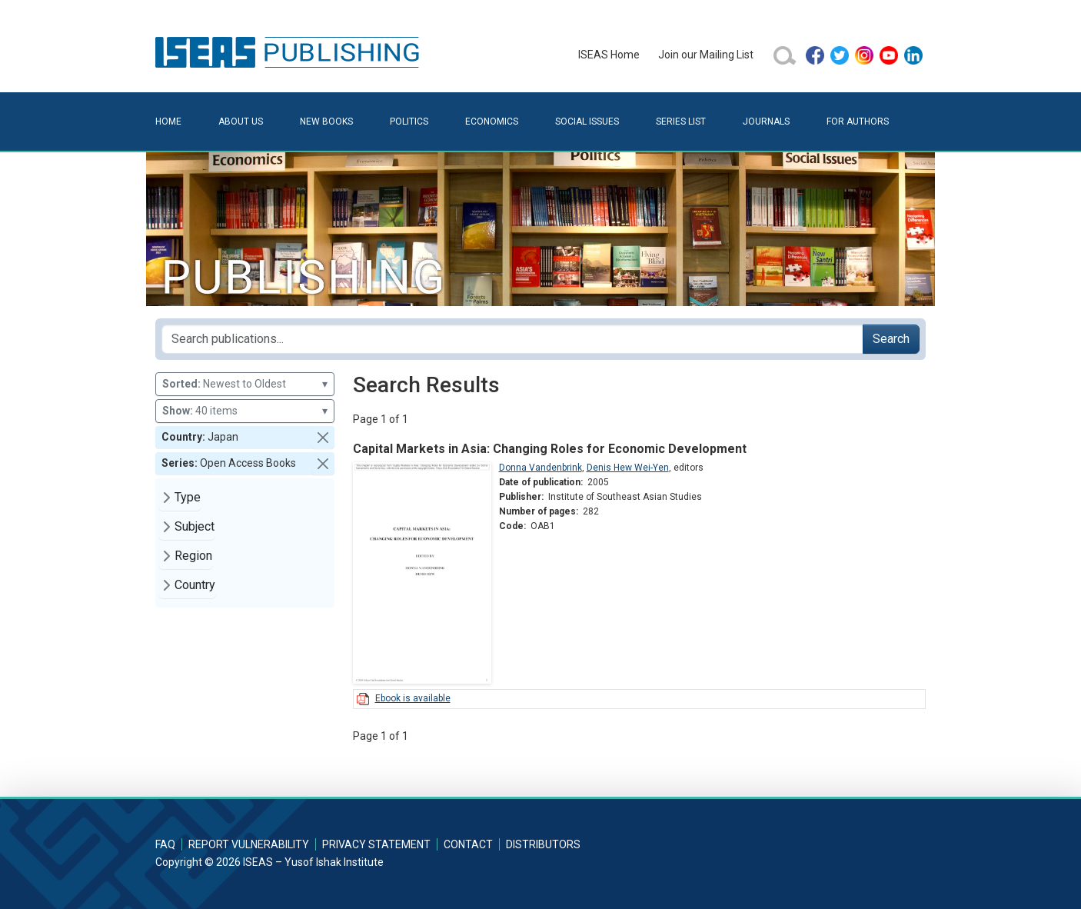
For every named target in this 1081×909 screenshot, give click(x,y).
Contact (468, 844)
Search (891, 338)
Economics (491, 121)
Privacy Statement (376, 844)
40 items (245, 411)
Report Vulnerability (248, 844)
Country (195, 585)
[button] (322, 437)
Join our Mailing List (705, 54)
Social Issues (587, 121)
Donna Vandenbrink (540, 467)
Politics (409, 121)
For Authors (858, 121)
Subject (195, 526)
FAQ (165, 844)
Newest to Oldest (245, 384)
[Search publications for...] (512, 339)
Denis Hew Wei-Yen (628, 467)
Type (188, 497)
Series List (681, 121)
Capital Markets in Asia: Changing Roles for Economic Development (550, 448)
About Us (240, 121)
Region (193, 555)
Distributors (543, 844)
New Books (326, 121)
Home (168, 121)
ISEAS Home (609, 54)
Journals (766, 121)
